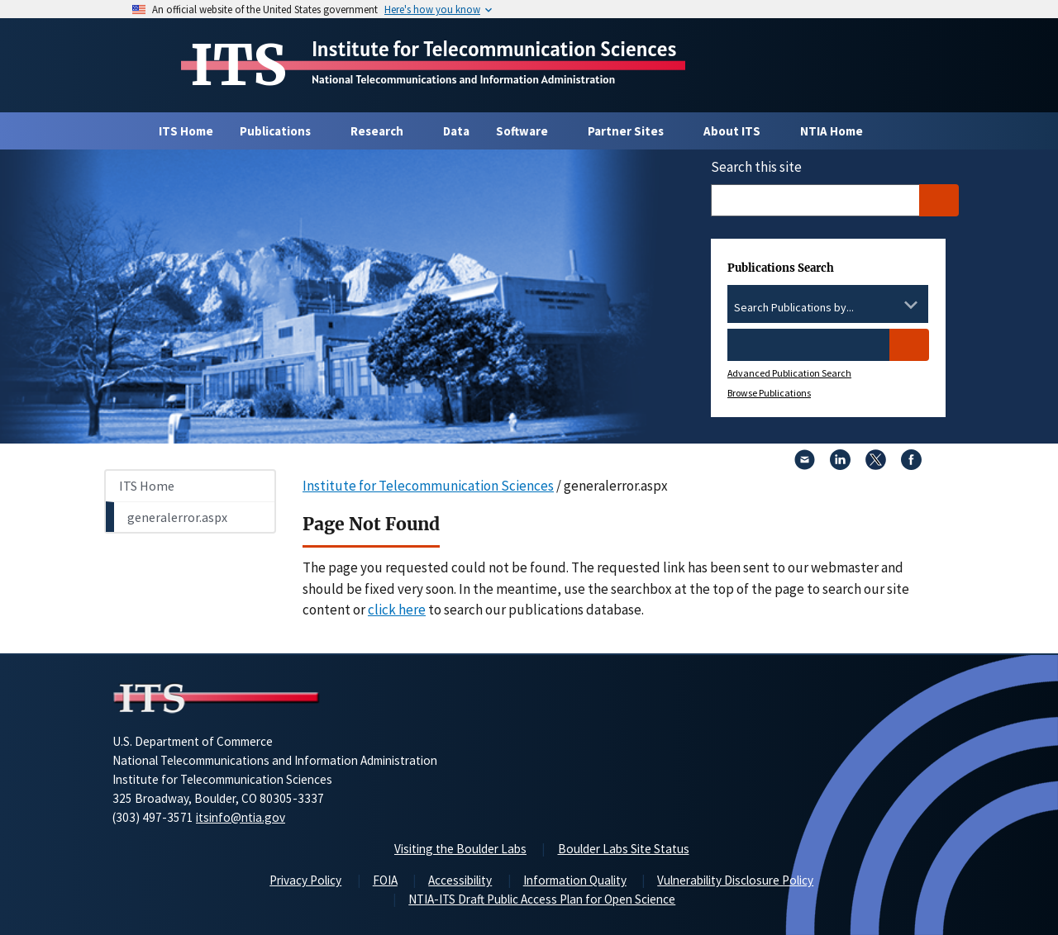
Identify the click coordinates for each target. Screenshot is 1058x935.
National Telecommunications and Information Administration (463, 79)
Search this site (756, 167)
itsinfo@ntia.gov (240, 817)
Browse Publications (769, 393)
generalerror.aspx (177, 517)
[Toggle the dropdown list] (910, 305)
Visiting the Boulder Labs (460, 849)
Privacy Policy (305, 880)
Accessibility (460, 880)
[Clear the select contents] (889, 305)
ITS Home (186, 131)
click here (397, 609)
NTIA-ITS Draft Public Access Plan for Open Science (541, 899)
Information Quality (575, 880)
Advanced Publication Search (789, 373)
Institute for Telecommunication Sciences (494, 49)
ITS (238, 65)
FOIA (385, 880)
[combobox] (827, 308)
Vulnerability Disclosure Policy (735, 880)
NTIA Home (831, 131)
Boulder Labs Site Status (623, 849)
